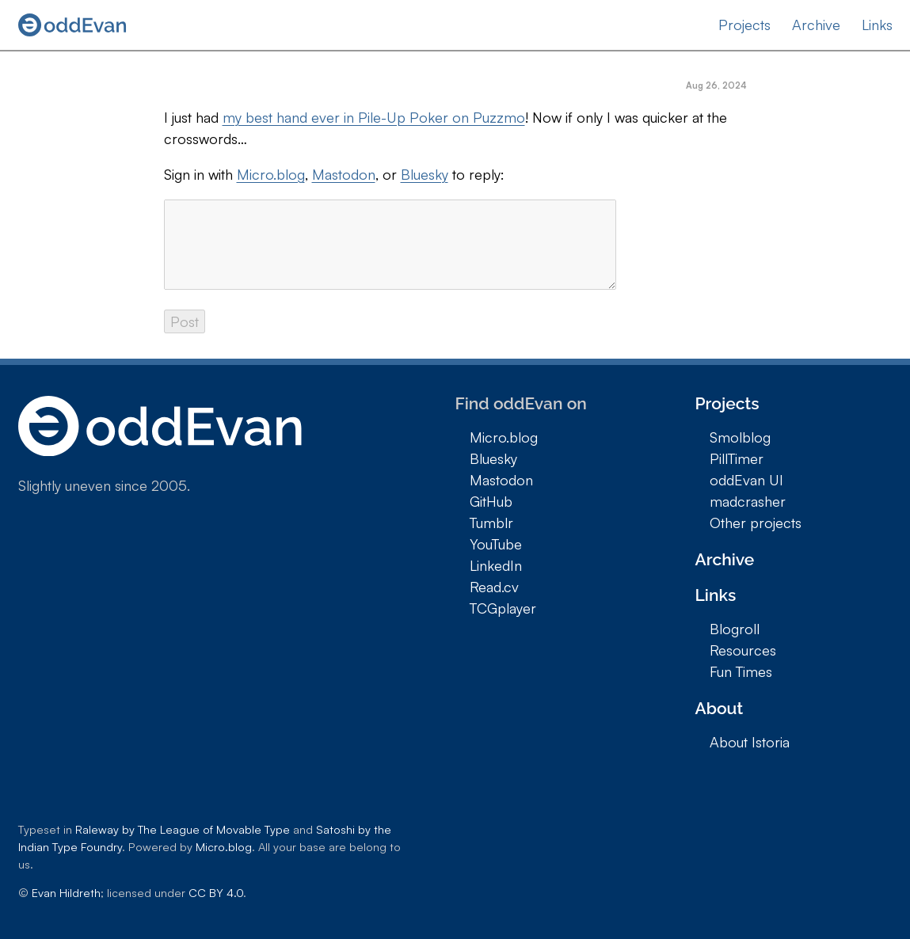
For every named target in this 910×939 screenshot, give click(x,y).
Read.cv (494, 586)
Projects (744, 24)
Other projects (755, 522)
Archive (816, 24)
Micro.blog (271, 174)
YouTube (496, 544)
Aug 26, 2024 (716, 85)
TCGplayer (503, 608)
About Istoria (750, 742)
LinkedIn (496, 565)
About (719, 708)
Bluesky (424, 174)
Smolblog (740, 437)
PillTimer (736, 458)
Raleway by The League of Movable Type (182, 829)
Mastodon (343, 174)
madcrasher (748, 501)
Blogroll (735, 628)
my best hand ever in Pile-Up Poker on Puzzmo (374, 117)
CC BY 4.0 (215, 892)
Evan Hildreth (66, 892)
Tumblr (491, 522)
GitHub (491, 501)
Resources (743, 650)
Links (877, 24)
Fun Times (741, 671)
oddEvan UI (746, 480)
